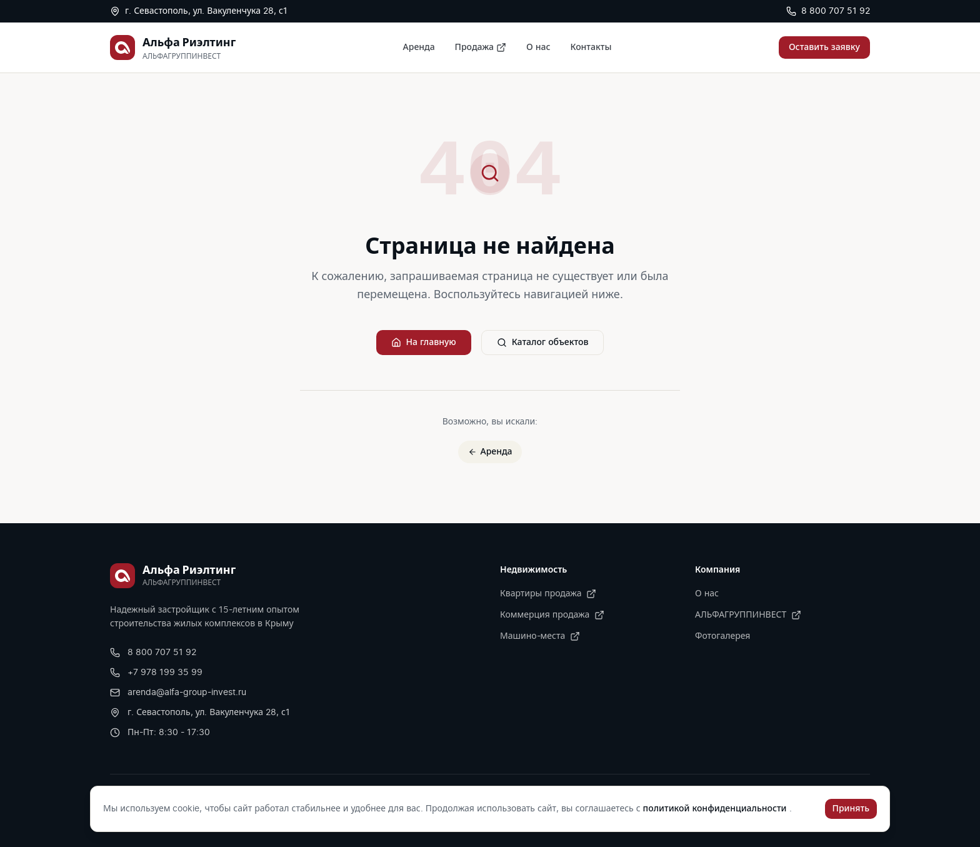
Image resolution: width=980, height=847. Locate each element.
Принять (850, 808)
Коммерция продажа (552, 615)
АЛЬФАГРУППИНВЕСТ (748, 615)
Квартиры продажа (548, 594)
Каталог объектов (543, 343)
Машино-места (540, 636)
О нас (538, 47)
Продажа (480, 48)
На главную (423, 343)
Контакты (590, 47)
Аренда (419, 47)
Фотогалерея (722, 636)
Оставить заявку (824, 47)
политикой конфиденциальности (716, 808)
